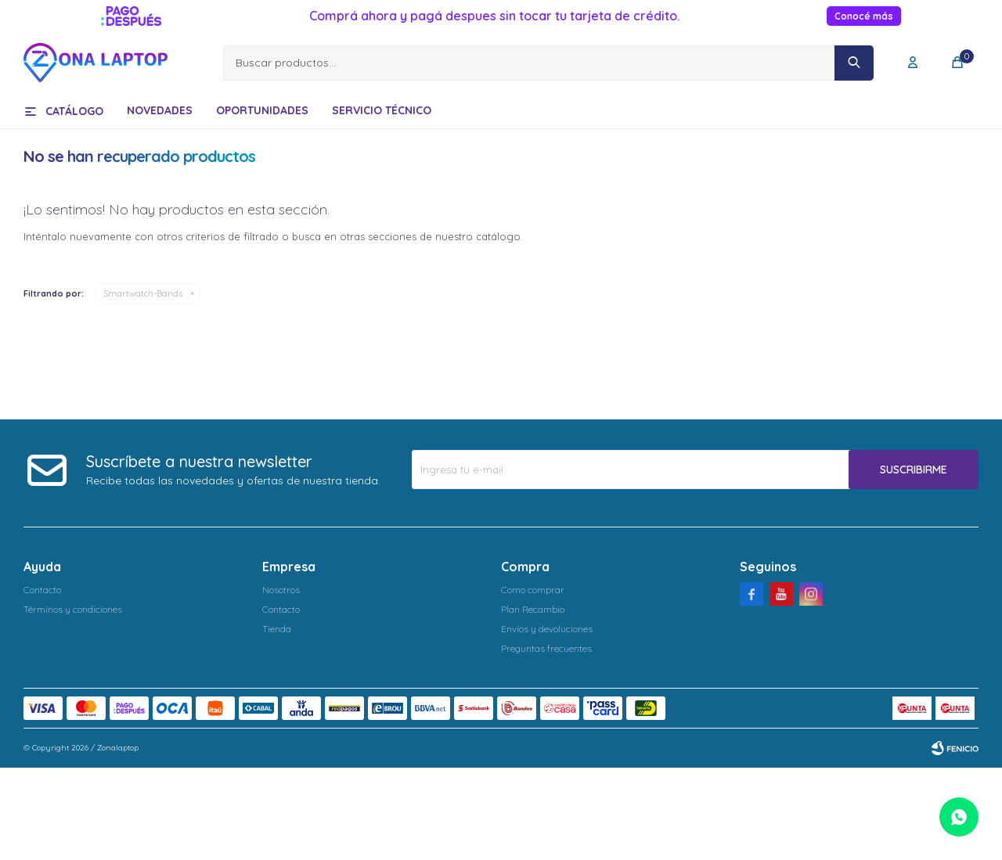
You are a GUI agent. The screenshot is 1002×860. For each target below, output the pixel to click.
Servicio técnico (381, 110)
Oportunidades (262, 110)
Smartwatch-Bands (142, 293)
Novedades (160, 110)
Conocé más (863, 16)
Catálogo (74, 111)
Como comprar (532, 590)
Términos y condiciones (72, 609)
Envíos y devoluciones (547, 629)
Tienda (276, 629)
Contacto (42, 590)
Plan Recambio (532, 609)
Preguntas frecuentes (546, 648)
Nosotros (281, 590)
